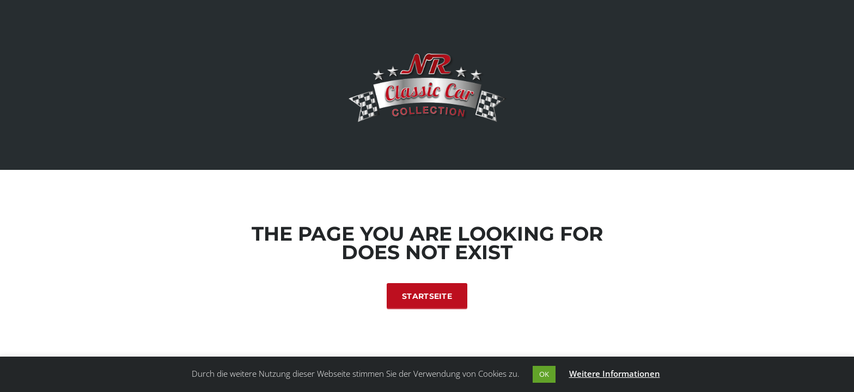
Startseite (427, 296)
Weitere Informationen (614, 373)
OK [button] (544, 374)
